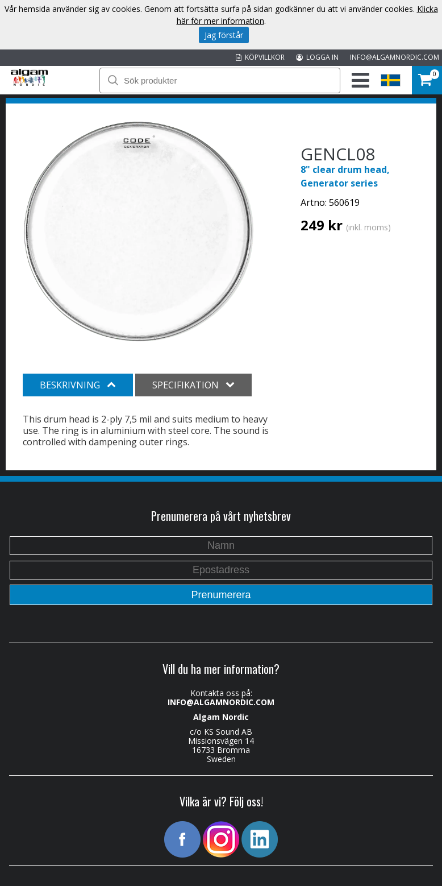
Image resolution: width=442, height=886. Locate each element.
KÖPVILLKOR (260, 57)
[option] (139, 231)
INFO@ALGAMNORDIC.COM (394, 57)
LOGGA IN (317, 57)
